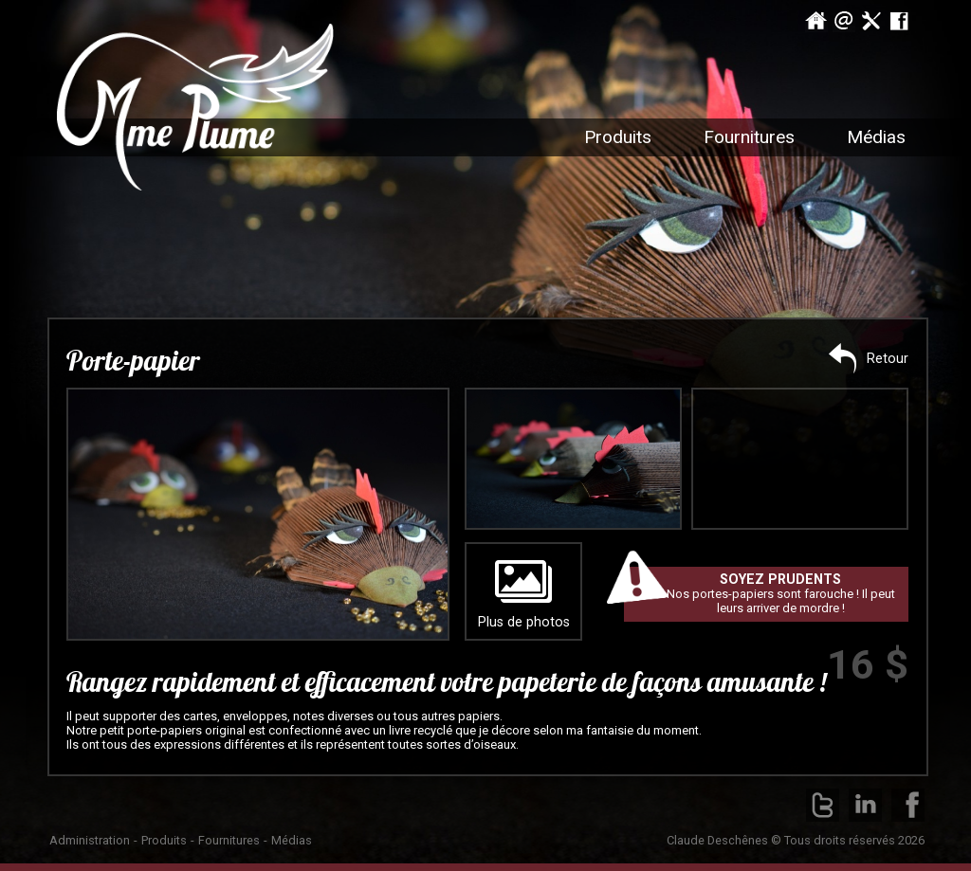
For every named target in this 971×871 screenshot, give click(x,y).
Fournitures (229, 840)
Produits (617, 137)
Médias (291, 840)
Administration (89, 840)
